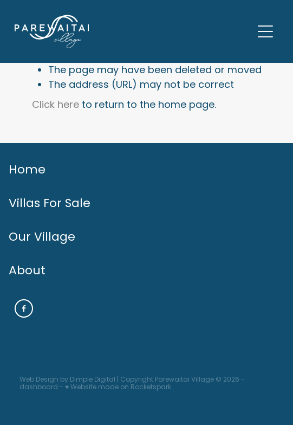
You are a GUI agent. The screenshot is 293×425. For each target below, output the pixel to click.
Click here (55, 105)
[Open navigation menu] (265, 31)
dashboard (38, 387)
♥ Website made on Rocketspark (118, 387)
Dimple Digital (92, 380)
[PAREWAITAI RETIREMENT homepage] (133, 31)
